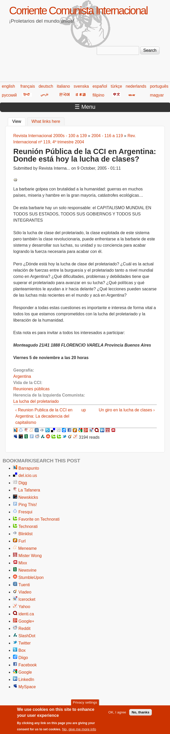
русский (9, 95)
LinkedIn (26, 679)
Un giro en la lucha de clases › (127, 410)
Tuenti (24, 585)
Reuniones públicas (31, 389)
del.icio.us (27, 475)
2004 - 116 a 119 (107, 135)
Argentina (22, 376)
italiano (63, 86)
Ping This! (27, 504)
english (8, 86)
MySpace (27, 687)
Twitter (24, 643)
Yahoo (24, 606)
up (83, 410)
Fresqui (25, 512)
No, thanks (140, 716)
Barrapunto (28, 468)
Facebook (27, 665)
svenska (81, 86)
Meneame (27, 548)
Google (25, 672)
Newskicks (28, 497)
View (18, 121)
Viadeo (24, 592)
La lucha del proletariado (36, 401)
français (27, 86)
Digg (22, 483)
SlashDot (26, 636)
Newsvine (27, 570)
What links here (45, 121)
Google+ (26, 621)
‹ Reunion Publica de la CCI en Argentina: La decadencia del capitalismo (44, 416)
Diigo (23, 657)
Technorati (28, 526)
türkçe (116, 86)
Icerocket (26, 599)
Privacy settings (85, 706)
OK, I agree (117, 716)
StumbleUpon (31, 577)
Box (22, 650)
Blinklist (25, 534)
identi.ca (26, 614)
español (100, 86)
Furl (22, 541)
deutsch (45, 86)
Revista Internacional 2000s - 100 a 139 (50, 135)
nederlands (136, 86)
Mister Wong (30, 555)
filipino (98, 95)
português (159, 86)
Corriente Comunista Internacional (78, 10)
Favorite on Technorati (39, 519)
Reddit (24, 628)
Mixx (22, 563)
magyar (157, 95)
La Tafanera (29, 490)
